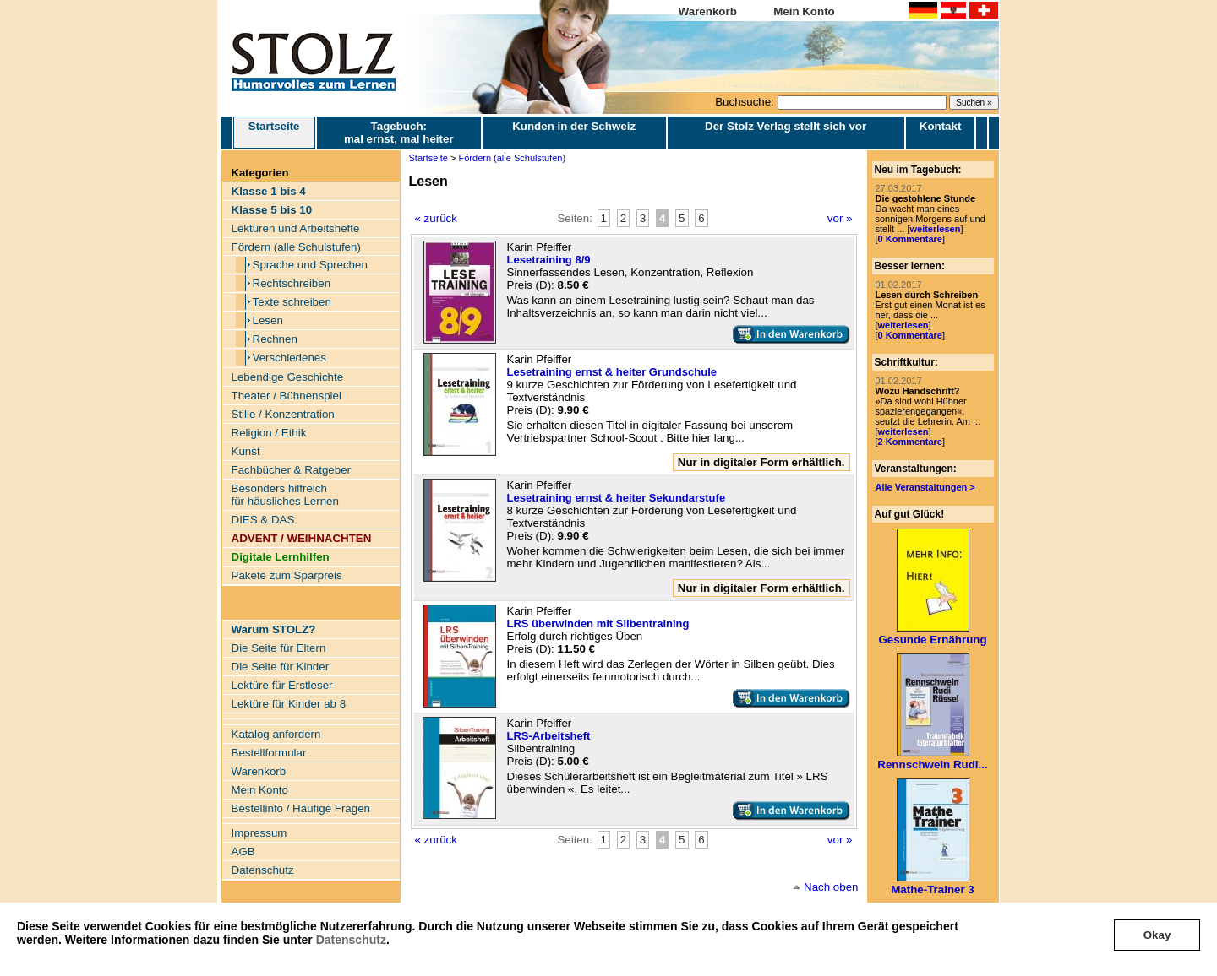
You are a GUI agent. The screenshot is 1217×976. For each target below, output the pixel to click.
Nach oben (831, 887)
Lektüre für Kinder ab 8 (289, 703)
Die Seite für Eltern (279, 648)
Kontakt (941, 126)
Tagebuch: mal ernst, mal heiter (399, 132)
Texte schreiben (292, 302)
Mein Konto (804, 11)
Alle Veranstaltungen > (925, 487)
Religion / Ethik (269, 432)
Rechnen (275, 339)
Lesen (268, 320)
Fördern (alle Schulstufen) (296, 247)
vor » (840, 218)
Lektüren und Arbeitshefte (296, 228)
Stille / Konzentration (283, 414)
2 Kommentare (910, 441)
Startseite (274, 132)
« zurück (436, 218)
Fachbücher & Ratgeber (292, 470)
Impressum (259, 833)
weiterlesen (934, 229)
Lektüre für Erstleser (282, 685)
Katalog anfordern (276, 734)
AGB (243, 851)
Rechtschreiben (292, 283)
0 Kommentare (910, 239)
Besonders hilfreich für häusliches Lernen (285, 494)
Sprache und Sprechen (310, 264)
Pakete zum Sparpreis (287, 575)
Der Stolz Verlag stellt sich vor (785, 126)
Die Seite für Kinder (281, 666)
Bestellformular (269, 752)
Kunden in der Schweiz (574, 126)
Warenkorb (708, 11)
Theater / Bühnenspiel (286, 395)
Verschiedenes (289, 357)
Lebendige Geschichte (288, 377)
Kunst (246, 451)
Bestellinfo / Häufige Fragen (301, 808)
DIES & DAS (263, 519)
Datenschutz (351, 939)
